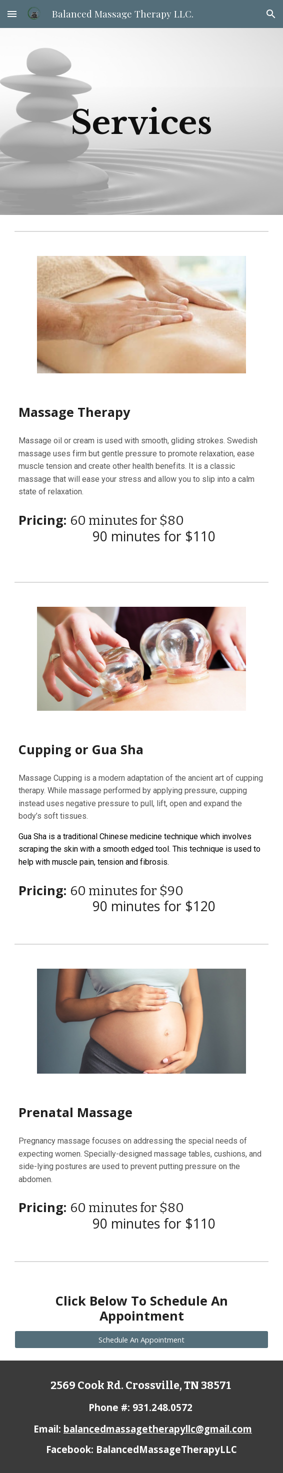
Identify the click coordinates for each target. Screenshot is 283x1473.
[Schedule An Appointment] (141, 1339)
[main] (141, 121)
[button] (12, 13)
